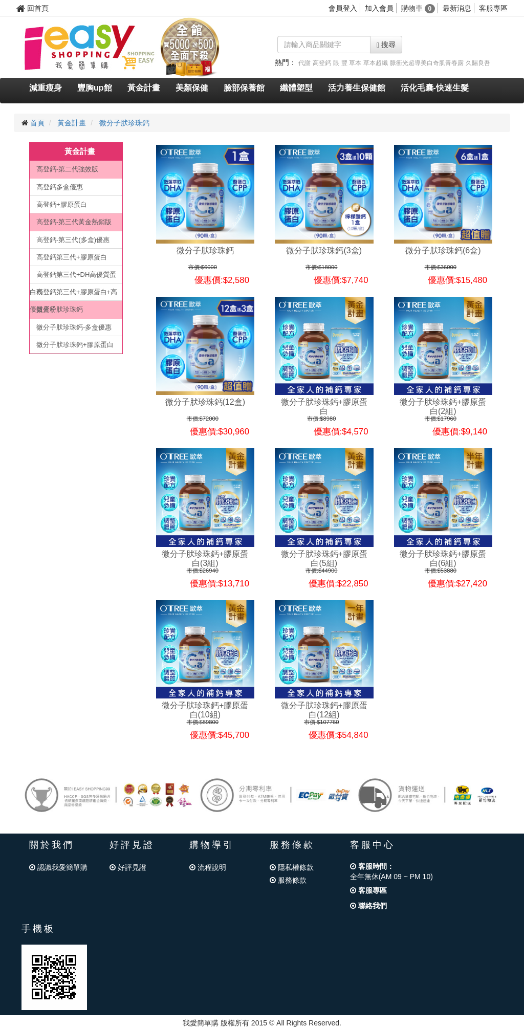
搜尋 (386, 44)
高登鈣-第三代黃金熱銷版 (74, 222)
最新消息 (457, 8)
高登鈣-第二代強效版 (67, 169)
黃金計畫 (143, 87)
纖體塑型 (296, 87)
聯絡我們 (368, 906)
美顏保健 (192, 87)
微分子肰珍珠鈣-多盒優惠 (74, 327)
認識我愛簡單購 (58, 867)
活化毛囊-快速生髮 (435, 87)
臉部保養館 (244, 87)
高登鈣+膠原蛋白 (61, 204)
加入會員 (379, 8)
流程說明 (207, 867)
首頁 (37, 123)
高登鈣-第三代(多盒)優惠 (73, 240)
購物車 (418, 8)
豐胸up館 (94, 87)
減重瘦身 (45, 87)
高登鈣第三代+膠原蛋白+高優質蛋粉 (73, 294)
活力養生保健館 (356, 87)
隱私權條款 (292, 867)
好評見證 (128, 867)
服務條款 (288, 880)
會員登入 (343, 8)
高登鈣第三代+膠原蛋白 (71, 257)
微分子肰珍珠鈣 (124, 123)
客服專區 (493, 8)
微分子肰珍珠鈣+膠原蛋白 (75, 344)
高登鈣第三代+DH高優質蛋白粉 (73, 277)
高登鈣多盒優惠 (59, 187)
